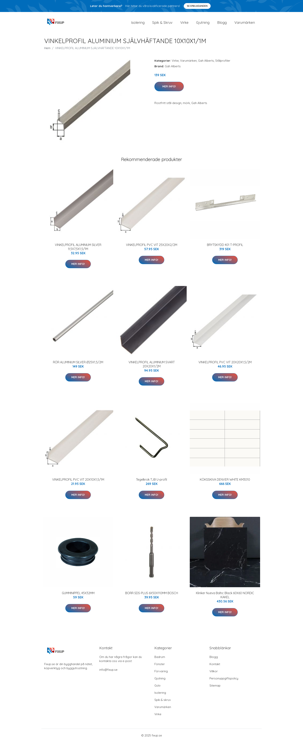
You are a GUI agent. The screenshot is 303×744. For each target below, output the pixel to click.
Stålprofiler (222, 62)
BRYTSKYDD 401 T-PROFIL (225, 247)
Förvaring (161, 673)
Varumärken (244, 23)
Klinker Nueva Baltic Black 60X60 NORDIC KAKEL (225, 597)
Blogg (222, 23)
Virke (184, 23)
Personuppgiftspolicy (223, 680)
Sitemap (214, 687)
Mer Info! (169, 88)
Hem (47, 50)
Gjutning (202, 23)
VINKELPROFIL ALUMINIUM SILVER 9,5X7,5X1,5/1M (78, 249)
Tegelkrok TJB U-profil (151, 482)
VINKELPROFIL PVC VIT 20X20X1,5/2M (225, 364)
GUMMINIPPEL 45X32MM (78, 595)
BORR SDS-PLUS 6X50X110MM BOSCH (151, 595)
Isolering (138, 23)
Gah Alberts (206, 62)
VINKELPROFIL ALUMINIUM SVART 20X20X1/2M (152, 366)
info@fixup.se (108, 671)
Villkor (213, 673)
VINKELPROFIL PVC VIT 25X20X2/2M (151, 247)
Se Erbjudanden (197, 5)
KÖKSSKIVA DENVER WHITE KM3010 (225, 482)
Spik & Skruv (162, 23)
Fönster (159, 666)
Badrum (159, 659)
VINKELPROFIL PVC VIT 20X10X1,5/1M (78, 482)
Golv (157, 687)
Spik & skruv (162, 702)
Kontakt (214, 666)
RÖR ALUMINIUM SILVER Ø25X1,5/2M (78, 364)
